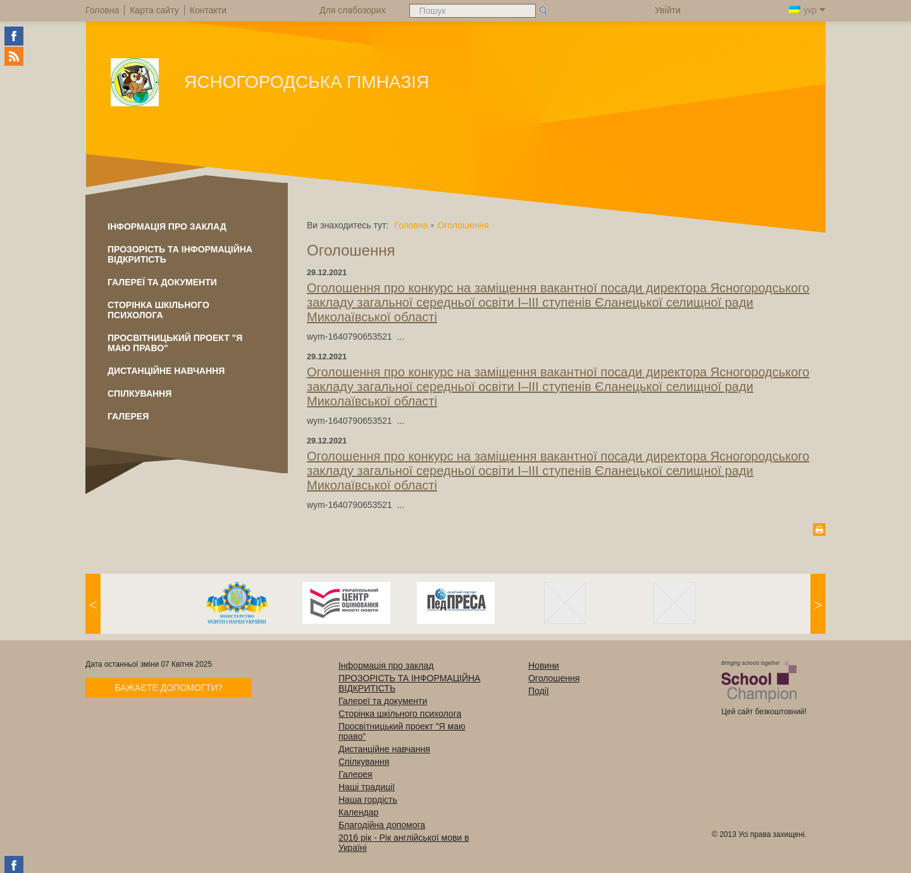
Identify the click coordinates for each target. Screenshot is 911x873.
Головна (411, 225)
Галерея (128, 416)
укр (807, 10)
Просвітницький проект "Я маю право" (175, 343)
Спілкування (139, 393)
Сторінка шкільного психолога (158, 310)
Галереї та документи (162, 282)
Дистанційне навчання (166, 371)
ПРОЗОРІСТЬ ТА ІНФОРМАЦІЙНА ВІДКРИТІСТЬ (180, 254)
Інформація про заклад (167, 226)
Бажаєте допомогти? (168, 688)
